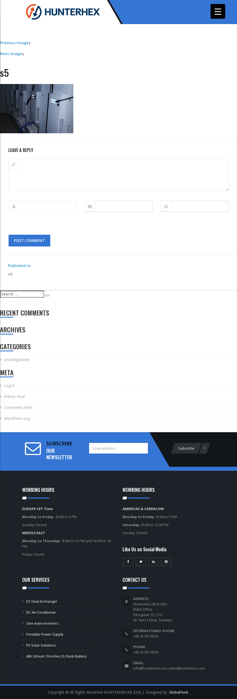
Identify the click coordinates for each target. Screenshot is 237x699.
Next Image (11, 53)
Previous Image (14, 42)
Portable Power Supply (44, 634)
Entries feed (14, 396)
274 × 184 (31, 135)
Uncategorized (16, 359)
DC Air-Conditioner (41, 612)
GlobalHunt (178, 692)
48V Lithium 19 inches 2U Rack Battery (56, 656)
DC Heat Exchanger (41, 601)
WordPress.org (17, 418)
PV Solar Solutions (41, 645)
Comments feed (18, 407)
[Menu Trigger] (218, 11)
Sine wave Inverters (42, 623)
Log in (9, 385)
